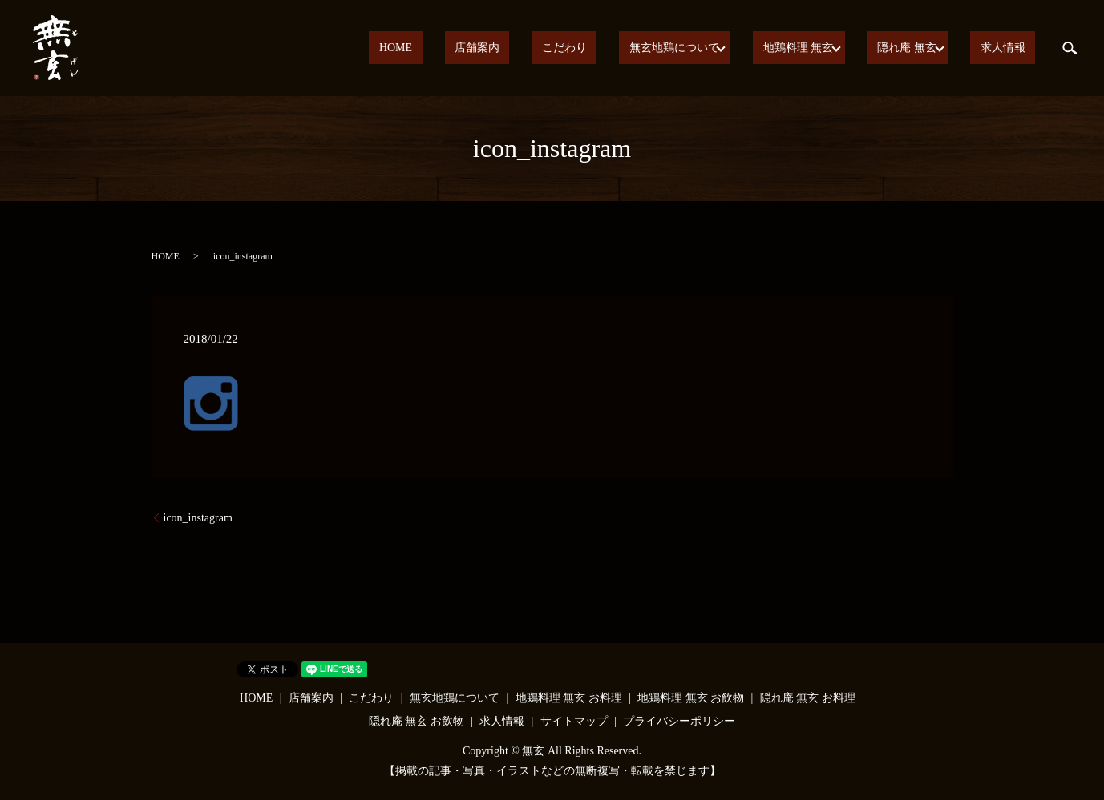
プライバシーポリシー (679, 721)
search (1069, 48)
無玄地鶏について (701, 48)
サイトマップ (574, 721)
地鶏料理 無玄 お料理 (569, 698)
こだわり (611, 48)
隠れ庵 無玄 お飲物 (416, 721)
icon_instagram (198, 518)
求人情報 (1012, 48)
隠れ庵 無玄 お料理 (807, 698)
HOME (483, 48)
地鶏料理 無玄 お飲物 (690, 698)
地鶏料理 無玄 (820, 48)
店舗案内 (544, 48)
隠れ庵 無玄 (922, 48)
